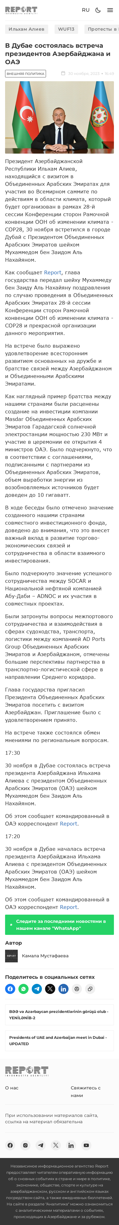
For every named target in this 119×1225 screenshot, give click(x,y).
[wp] (23, 989)
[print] (77, 989)
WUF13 (66, 29)
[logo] (21, 10)
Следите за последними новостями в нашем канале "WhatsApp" (57, 924)
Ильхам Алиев (27, 29)
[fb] (10, 989)
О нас (11, 1088)
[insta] (25, 1145)
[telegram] (37, 989)
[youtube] (86, 1145)
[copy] (90, 989)
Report (52, 272)
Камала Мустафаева (37, 956)
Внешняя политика (25, 74)
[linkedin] (63, 989)
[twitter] (50, 989)
